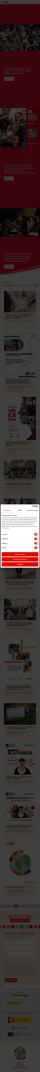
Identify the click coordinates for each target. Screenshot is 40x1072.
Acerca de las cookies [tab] (32, 510)
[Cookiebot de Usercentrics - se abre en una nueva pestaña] (32, 506)
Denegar (20, 564)
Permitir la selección (20, 559)
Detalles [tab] (20, 510)
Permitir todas (20, 554)
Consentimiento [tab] (7, 510)
